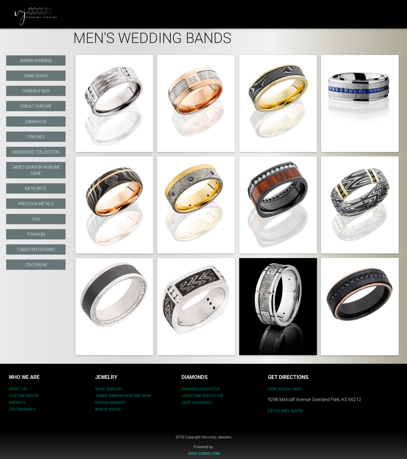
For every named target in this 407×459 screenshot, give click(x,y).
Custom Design (87, 13)
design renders (110, 402)
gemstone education (202, 395)
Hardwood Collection (35, 151)
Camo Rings (36, 75)
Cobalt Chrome (36, 106)
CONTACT (227, 13)
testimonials (22, 409)
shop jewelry (108, 389)
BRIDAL (146, 13)
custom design (24, 395)
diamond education (201, 389)
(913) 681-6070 (285, 411)
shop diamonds (196, 402)
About (199, 13)
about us (18, 389)
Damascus (36, 121)
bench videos (108, 409)
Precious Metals (35, 203)
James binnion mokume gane (123, 395)
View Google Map (284, 389)
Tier (36, 219)
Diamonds (170, 13)
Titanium (36, 234)
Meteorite (36, 188)
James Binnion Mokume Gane (36, 170)
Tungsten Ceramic (35, 249)
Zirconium (36, 264)
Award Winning (36, 60)
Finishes (36, 136)
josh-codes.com (203, 453)
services (17, 402)
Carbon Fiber (36, 90)
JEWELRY (124, 13)
